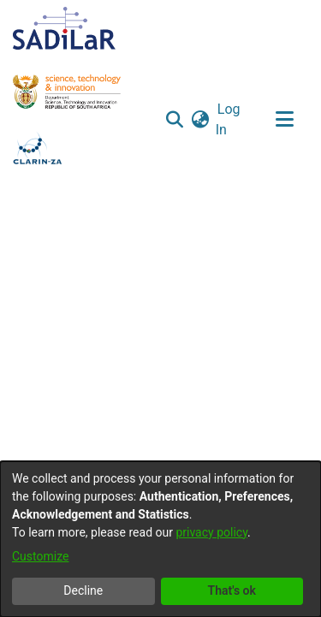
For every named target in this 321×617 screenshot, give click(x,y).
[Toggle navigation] (284, 120)
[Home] (64, 28)
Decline (83, 590)
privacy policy (211, 532)
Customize (40, 556)
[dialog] (160, 539)
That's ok (232, 590)
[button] (175, 120)
